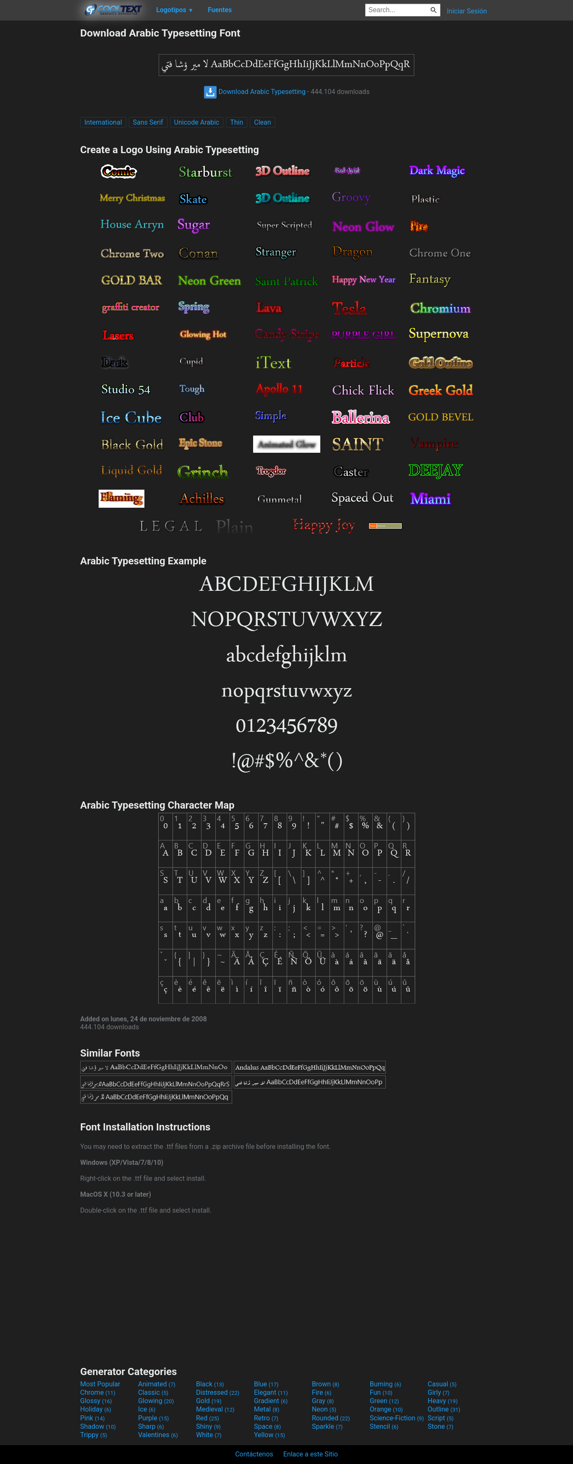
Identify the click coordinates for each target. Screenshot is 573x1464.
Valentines (158, 1435)
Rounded (331, 1418)
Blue (266, 1384)
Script (441, 1418)
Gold (209, 1401)
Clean (262, 122)
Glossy (96, 1401)
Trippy (93, 1435)
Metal (267, 1409)
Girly (439, 1392)
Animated (156, 1384)
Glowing (156, 1401)
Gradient (271, 1401)
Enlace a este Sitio (310, 1454)
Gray (323, 1401)
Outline (444, 1409)
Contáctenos (254, 1454)
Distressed (217, 1392)
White (209, 1435)
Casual (442, 1384)
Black (210, 1384)
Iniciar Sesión (467, 11)
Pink (92, 1418)
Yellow (269, 1435)
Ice (146, 1409)
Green (384, 1401)
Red (207, 1418)
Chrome (97, 1392)
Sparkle (327, 1426)
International (103, 122)
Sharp (151, 1426)
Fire (322, 1392)
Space (267, 1426)
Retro (266, 1418)
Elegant (271, 1392)
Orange (386, 1409)
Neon (324, 1409)
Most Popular (100, 1384)
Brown (325, 1384)
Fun (381, 1392)
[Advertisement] (39, 153)
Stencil (384, 1426)
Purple (153, 1418)
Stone (440, 1426)
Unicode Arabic (197, 122)
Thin (236, 122)
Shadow (98, 1426)
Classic (153, 1392)
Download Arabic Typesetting (255, 92)
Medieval (215, 1409)
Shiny (208, 1426)
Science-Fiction (397, 1418)
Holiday (95, 1409)
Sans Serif (148, 122)
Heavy (443, 1401)
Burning (385, 1384)
